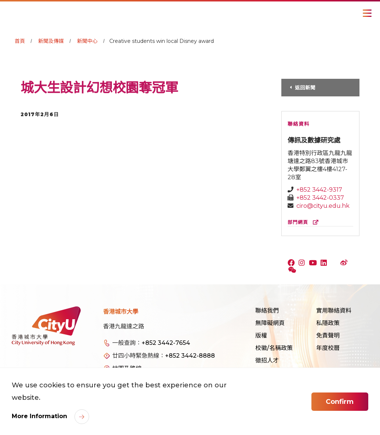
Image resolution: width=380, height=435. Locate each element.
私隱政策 (328, 323)
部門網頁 (305, 222)
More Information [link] (40, 416)
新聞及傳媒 (51, 41)
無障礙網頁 (270, 323)
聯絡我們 (267, 310)
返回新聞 (306, 88)
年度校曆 (328, 347)
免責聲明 (328, 335)
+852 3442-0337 (320, 197)
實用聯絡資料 (333, 310)
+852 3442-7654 (166, 342)
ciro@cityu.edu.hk (323, 205)
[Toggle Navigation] (367, 13)
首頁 (20, 41)
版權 (261, 335)
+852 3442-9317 (319, 189)
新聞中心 (87, 41)
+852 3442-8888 (190, 355)
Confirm (340, 402)
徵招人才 (267, 360)
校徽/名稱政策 (274, 347)
